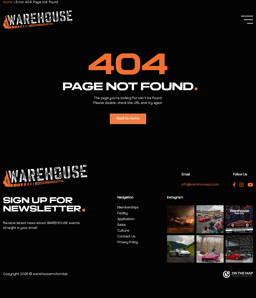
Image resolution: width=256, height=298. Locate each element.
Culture (123, 230)
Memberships (128, 207)
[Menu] (247, 20)
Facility (122, 213)
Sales (121, 225)
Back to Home (128, 118)
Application (125, 219)
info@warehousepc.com (200, 184)
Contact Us (126, 236)
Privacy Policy (127, 242)
